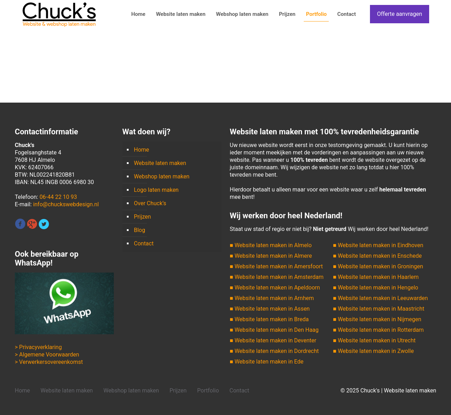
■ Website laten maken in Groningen (378, 266)
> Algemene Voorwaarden (47, 354)
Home (141, 149)
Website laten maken (160, 163)
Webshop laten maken (162, 176)
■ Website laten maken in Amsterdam (276, 277)
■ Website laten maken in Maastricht (378, 308)
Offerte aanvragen (399, 14)
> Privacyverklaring (38, 347)
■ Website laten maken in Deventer (273, 340)
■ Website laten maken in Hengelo (375, 287)
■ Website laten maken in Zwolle (373, 351)
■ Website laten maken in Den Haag (274, 329)
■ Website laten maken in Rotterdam (378, 329)
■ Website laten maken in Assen (270, 308)
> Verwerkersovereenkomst (49, 362)
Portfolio (208, 390)
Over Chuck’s (150, 203)
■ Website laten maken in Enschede (377, 255)
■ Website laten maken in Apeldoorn (275, 287)
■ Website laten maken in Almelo (271, 245)
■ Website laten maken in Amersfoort (276, 266)
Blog (139, 230)
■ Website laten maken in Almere (271, 255)
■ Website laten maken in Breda (269, 319)
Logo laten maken (156, 190)
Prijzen (142, 216)
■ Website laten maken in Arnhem (272, 298)
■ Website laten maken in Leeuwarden (380, 298)
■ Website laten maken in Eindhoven (378, 245)
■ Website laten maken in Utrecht (374, 340)
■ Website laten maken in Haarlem (376, 277)
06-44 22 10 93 (58, 197)
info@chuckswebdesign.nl (66, 204)
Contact (144, 243)
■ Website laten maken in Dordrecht (274, 351)
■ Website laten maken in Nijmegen (377, 319)
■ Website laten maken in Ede (266, 361)
